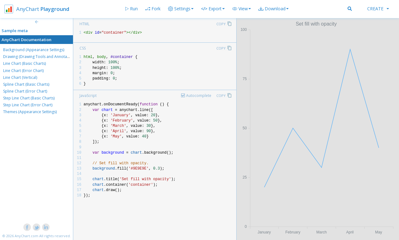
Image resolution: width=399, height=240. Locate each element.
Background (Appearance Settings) (33, 49)
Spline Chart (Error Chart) (25, 91)
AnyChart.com (26, 235)
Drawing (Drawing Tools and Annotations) (40, 56)
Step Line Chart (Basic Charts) (29, 98)
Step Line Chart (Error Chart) (27, 105)
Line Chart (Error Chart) (23, 70)
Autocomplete (198, 95)
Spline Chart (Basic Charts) (26, 84)
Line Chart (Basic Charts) (24, 63)
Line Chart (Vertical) (20, 77)
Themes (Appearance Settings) (30, 111)
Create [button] (378, 9)
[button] (241, 8)
